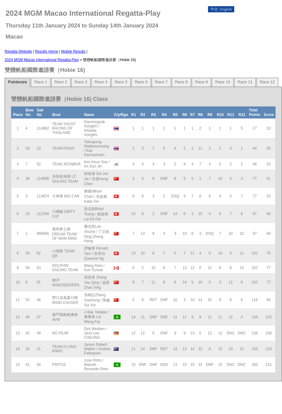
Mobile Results (73, 51)
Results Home (46, 51)
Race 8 (181, 82)
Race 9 (201, 82)
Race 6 (141, 82)
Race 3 (81, 82)
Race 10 (222, 82)
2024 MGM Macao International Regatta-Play (42, 60)
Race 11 (245, 82)
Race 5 (121, 82)
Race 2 (61, 82)
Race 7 (161, 82)
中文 (214, 9)
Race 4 (101, 82)
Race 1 (40, 82)
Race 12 (267, 82)
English (226, 9)
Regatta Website (18, 51)
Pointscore (17, 82)
